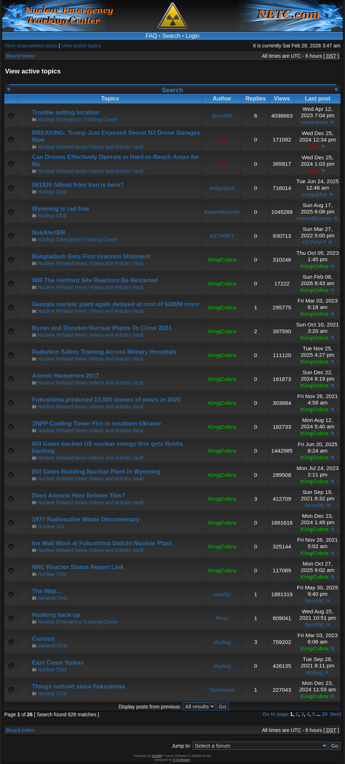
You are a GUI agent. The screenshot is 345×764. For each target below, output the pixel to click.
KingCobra (222, 260)
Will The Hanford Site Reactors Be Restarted (95, 280)
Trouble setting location (65, 112)
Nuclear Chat (52, 192)
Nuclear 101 (51, 526)
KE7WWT (222, 236)
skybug (222, 642)
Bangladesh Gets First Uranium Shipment (91, 256)
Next (335, 714)
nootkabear (314, 122)
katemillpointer (222, 212)
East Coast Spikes (58, 662)
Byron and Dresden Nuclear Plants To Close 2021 (102, 328)
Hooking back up (56, 614)
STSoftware (181, 760)
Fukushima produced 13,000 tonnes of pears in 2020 (106, 399)
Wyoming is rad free (60, 208)
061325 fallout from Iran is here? (78, 184)
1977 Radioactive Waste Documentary (86, 519)
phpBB (156, 756)
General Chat (52, 598)
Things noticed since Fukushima (78, 686)
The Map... (46, 591)
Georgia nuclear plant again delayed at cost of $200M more (115, 304)
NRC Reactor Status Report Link (78, 567)
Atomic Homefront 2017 (65, 375)
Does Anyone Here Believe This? (78, 495)
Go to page (276, 714)
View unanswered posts (31, 45)
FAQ (151, 36)
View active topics (81, 45)
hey (222, 139)
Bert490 (222, 116)
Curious (43, 638)
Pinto (222, 618)
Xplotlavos (222, 690)
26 (325, 714)
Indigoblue (222, 188)
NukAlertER (48, 232)
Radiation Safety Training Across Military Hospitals (104, 352)
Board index (20, 56)
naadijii (222, 594)
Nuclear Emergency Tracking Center (78, 119)
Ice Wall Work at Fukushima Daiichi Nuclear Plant (102, 543)
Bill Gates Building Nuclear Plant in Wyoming (96, 471)
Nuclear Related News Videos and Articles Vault (91, 147)
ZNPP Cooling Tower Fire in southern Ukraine (96, 423)
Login (192, 36)
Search (171, 36)
